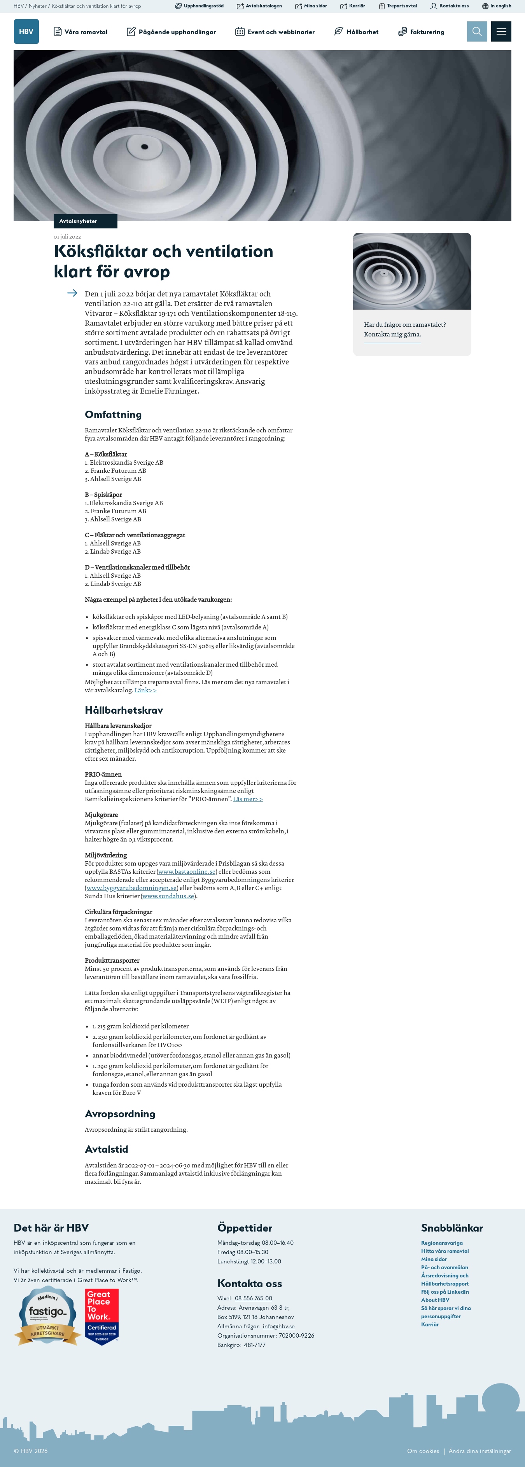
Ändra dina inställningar (480, 1452)
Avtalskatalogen (259, 6)
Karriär (352, 6)
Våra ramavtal (80, 31)
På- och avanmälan (444, 1267)
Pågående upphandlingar (171, 31)
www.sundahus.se (168, 896)
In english (496, 6)
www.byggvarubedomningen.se (132, 888)
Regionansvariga (442, 1242)
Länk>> (146, 690)
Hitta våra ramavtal (445, 1250)
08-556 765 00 (253, 1299)
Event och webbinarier (275, 31)
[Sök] (477, 31)
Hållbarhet (356, 31)
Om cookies (423, 1452)
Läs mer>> (248, 799)
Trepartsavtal (397, 6)
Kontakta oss (449, 6)
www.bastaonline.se (186, 872)
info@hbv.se (279, 1327)
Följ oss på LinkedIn (445, 1291)
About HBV (435, 1299)
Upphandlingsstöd (199, 6)
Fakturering (421, 31)
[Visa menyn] (501, 31)
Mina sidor (311, 6)
